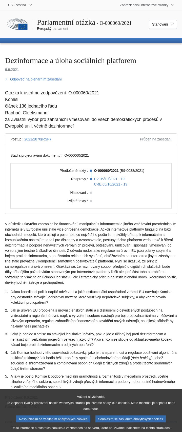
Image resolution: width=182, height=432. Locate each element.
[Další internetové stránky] (147, 5)
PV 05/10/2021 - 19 (109, 179)
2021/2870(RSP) (37, 139)
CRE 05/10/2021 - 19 (111, 184)
